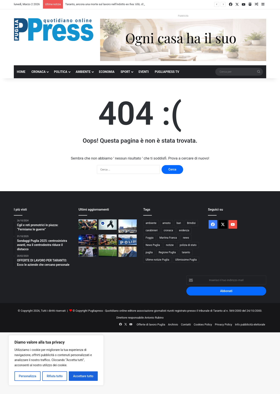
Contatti (186, 324)
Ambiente (83, 71)
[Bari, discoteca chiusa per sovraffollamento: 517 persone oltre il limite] (88, 240)
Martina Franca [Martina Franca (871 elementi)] (168, 237)
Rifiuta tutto (55, 376)
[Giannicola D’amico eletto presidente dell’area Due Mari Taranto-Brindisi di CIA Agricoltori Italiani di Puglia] (127, 252)
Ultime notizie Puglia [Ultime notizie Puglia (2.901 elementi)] (157, 259)
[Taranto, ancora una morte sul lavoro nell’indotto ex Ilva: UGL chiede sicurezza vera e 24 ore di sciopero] (108, 224)
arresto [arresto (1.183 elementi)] (166, 223)
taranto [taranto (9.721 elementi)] (186, 252)
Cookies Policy (203, 324)
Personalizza (27, 376)
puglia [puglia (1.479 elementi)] (149, 252)
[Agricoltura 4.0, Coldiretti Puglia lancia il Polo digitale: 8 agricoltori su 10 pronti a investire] (108, 240)
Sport (125, 71)
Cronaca (38, 71)
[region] (56, 360)
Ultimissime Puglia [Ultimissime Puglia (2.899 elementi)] (186, 259)
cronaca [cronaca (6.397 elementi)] (168, 230)
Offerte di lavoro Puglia (151, 324)
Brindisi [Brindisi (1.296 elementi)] (191, 223)
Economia (107, 71)
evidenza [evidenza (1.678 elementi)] (184, 230)
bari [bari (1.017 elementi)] (179, 223)
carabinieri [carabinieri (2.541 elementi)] (152, 230)
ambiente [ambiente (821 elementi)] (151, 223)
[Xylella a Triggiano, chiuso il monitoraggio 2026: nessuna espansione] (88, 224)
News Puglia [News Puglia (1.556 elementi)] (153, 245)
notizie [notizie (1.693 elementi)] (170, 245)
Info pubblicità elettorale (250, 324)
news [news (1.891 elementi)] (186, 237)
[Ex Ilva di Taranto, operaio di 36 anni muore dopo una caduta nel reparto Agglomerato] (127, 226)
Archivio (173, 324)
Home (21, 71)
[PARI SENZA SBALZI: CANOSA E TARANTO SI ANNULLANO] (88, 252)
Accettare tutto (83, 376)
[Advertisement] (129, 362)
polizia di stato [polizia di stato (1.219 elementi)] (188, 245)
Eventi (143, 71)
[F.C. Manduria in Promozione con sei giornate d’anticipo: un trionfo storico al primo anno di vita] (108, 252)
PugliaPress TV (167, 71)
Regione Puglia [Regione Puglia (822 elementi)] (167, 252)
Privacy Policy (223, 324)
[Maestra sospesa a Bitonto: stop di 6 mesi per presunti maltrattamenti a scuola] (127, 240)
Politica (60, 71)
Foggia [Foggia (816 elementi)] (149, 237)
